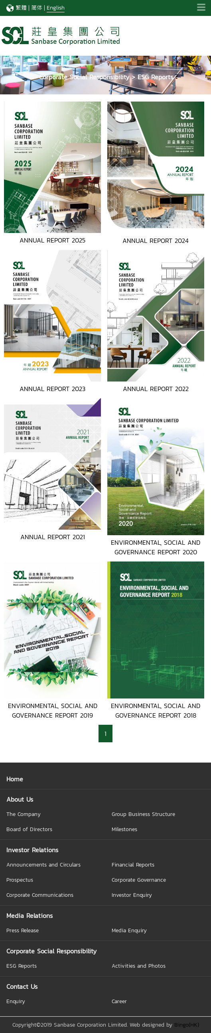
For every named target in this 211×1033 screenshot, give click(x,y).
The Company (23, 814)
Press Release (22, 930)
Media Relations (29, 915)
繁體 (21, 8)
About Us (19, 799)
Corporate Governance (139, 880)
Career (119, 1001)
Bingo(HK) (186, 1025)
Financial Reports (133, 865)
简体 (36, 8)
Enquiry (15, 1001)
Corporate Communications (39, 895)
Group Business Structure (143, 814)
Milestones (124, 829)
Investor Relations (32, 850)
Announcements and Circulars (43, 865)
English (56, 8)
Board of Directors (29, 829)
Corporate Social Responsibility (51, 951)
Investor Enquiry (132, 895)
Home (14, 779)
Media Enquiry (129, 930)
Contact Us (21, 986)
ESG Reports (21, 966)
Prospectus (19, 880)
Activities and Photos (139, 966)
